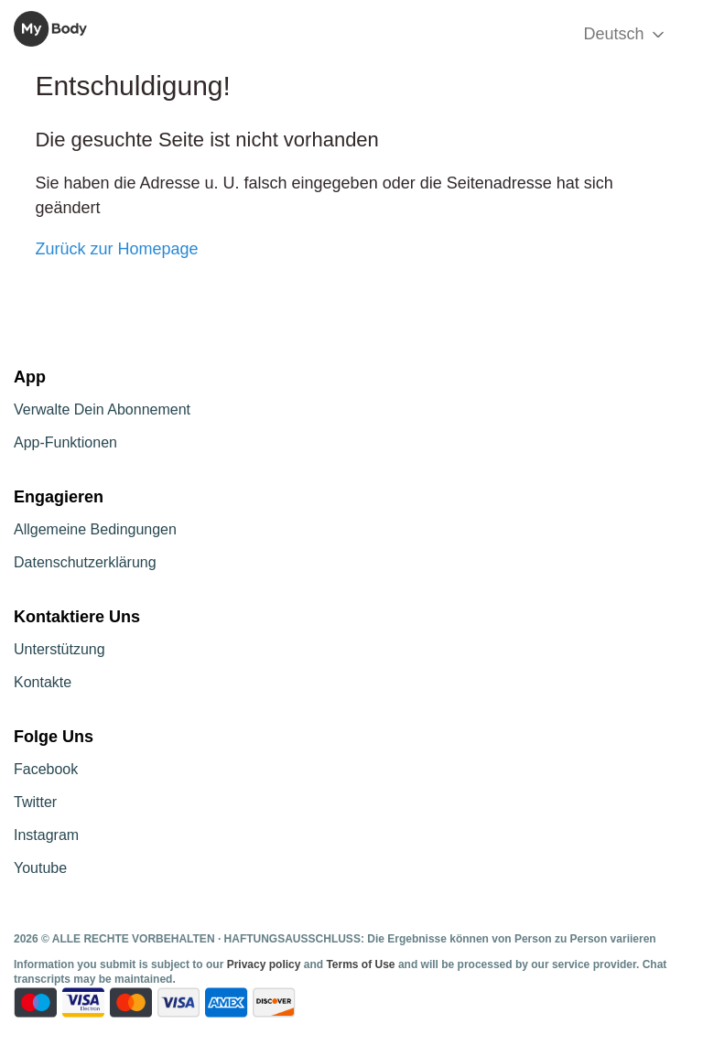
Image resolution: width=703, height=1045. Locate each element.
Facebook (46, 769)
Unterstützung (59, 649)
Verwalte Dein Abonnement (102, 409)
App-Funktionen (65, 442)
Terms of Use (360, 964)
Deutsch (624, 34)
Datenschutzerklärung (85, 562)
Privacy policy (265, 964)
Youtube (40, 868)
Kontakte (42, 682)
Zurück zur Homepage (116, 249)
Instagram (46, 835)
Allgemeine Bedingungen (95, 529)
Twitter (35, 802)
